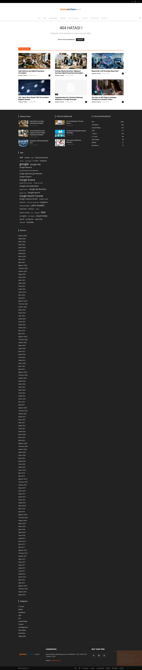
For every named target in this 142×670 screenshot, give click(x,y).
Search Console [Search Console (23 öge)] (24, 213)
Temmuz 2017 (23, 553)
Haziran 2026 (22, 236)
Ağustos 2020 (22, 443)
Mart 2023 (21, 351)
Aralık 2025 (21, 253)
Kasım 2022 (22, 363)
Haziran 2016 (22, 592)
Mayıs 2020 (22, 452)
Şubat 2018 (22, 532)
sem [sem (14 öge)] (32, 212)
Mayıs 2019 (22, 488)
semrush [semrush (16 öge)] (37, 212)
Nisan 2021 (22, 420)
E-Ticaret (21, 68)
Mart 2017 (21, 565)
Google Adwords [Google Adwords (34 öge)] (26, 167)
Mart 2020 (21, 458)
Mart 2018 (21, 529)
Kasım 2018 (22, 506)
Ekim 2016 (21, 580)
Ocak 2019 (21, 500)
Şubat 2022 (22, 390)
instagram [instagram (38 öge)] (44, 202)
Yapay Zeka (95, 68)
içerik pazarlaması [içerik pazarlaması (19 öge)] (25, 206)
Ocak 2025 (21, 286)
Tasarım (63, 18)
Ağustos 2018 (22, 515)
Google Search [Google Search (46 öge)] (34, 192)
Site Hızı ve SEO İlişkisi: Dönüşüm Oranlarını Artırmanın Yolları (104, 98)
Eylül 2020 (21, 440)
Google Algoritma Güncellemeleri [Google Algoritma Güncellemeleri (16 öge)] (29, 170)
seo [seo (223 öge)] (43, 212)
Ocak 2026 (21, 250)
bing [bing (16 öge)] (32, 157)
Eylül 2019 (21, 476)
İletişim (104, 18)
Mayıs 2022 (22, 381)
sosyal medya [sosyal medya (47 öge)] (41, 216)
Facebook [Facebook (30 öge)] (43, 161)
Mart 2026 (21, 244)
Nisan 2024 (22, 313)
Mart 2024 (21, 316)
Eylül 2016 (21, 583)
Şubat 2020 (22, 461)
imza (28, 668)
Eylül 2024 (21, 298)
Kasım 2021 (22, 399)
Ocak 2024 (21, 322)
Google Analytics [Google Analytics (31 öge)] (26, 177)
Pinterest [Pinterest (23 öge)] (31, 209)
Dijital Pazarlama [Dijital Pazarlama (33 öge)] (41, 158)
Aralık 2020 (21, 431)
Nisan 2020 (22, 455)
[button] (139, 18)
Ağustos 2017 (22, 550)
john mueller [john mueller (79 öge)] (37, 205)
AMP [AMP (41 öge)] (21, 157)
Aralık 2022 (21, 360)
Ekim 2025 (21, 259)
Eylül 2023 (21, 334)
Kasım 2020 (22, 434)
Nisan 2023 (22, 348)
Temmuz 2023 (23, 339)
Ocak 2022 (21, 393)
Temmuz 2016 (23, 589)
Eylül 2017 (21, 547)
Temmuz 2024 (23, 304)
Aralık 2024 (21, 289)
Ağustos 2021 (22, 408)
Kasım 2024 (22, 292)
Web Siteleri (22, 630)
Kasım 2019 (22, 470)
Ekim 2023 (21, 331)
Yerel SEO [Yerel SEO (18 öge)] (22, 222)
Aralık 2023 (21, 325)
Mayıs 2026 (22, 239)
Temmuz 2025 (23, 268)
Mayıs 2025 (22, 274)
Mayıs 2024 (22, 310)
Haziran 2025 (22, 271)
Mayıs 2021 (22, 417)
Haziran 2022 (22, 378)
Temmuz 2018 (23, 517)
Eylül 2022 (21, 369)
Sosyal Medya (74, 18)
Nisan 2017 (22, 562)
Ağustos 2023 (22, 336)
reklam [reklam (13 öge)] (37, 209)
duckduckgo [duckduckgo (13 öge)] (28, 161)
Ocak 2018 (21, 535)
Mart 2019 (21, 494)
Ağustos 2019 (22, 479)
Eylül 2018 (21, 512)
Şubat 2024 (22, 319)
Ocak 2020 (21, 464)
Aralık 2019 (21, 467)
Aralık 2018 (21, 503)
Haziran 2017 (22, 556)
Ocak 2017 (21, 571)
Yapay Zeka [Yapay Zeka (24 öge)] (38, 219)
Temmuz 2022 (23, 375)
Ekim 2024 (21, 295)
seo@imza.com (56, 660)
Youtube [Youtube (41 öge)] (30, 222)
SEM (44, 18)
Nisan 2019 (22, 491)
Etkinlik (85, 18)
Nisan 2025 (22, 277)
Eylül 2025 (21, 262)
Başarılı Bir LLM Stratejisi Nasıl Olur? (105, 71)
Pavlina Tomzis (22, 75)
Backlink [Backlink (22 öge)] (27, 158)
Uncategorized (23, 627)
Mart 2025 (21, 280)
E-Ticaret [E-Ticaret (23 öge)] (35, 161)
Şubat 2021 (22, 425)
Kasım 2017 (22, 541)
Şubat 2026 (22, 247)
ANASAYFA (80, 39)
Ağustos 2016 (22, 586)
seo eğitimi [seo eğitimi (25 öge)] (23, 216)
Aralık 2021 (21, 396)
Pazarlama (53, 18)
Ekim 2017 (21, 544)
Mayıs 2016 (22, 595)
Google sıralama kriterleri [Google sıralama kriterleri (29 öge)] (29, 199)
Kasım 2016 (22, 577)
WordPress (21, 633)
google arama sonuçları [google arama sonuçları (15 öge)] (26, 183)
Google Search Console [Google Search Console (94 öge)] (31, 196)
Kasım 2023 (22, 328)
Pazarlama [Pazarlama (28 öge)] (23, 209)
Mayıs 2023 (22, 345)
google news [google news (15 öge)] (23, 193)
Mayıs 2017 (22, 559)
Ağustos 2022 (22, 372)
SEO (39, 18)
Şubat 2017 (22, 568)
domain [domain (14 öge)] (22, 161)
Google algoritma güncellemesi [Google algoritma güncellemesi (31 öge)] (31, 174)
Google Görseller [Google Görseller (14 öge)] (38, 183)
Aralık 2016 (21, 574)
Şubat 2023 (22, 354)
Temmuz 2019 (23, 482)
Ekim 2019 (21, 473)
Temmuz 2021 (23, 411)
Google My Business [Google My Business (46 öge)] (37, 189)
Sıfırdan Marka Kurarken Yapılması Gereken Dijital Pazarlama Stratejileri (69, 72)
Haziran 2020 (22, 449)
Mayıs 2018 (22, 523)
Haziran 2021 (22, 414)
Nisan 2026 (22, 242)
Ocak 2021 (21, 428)
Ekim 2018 (21, 509)
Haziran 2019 (22, 485)
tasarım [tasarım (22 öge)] (22, 219)
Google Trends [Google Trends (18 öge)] (43, 199)
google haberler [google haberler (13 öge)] (24, 189)
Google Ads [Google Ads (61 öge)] (35, 164)
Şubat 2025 (22, 283)
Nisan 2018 (22, 526)
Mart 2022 (21, 387)
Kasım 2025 (22, 256)
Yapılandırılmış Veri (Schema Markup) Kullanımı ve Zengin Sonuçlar (69, 98)
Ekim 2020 (21, 437)
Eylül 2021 (21, 405)
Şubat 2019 (22, 497)
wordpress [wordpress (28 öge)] (30, 219)
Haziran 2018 (22, 520)
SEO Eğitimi (95, 18)
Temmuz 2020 (23, 446)
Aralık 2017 (21, 538)
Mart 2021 (21, 423)
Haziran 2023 (22, 342)
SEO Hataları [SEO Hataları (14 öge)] (31, 216)
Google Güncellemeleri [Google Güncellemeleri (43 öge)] (29, 186)
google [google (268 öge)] (24, 164)
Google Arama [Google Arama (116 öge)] (27, 180)
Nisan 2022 (22, 384)
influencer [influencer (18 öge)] (23, 202)
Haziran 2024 (22, 307)
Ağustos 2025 (22, 265)
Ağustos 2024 (22, 301)
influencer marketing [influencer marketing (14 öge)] (32, 202)
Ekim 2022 (21, 366)
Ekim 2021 (21, 402)
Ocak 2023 (21, 357)
